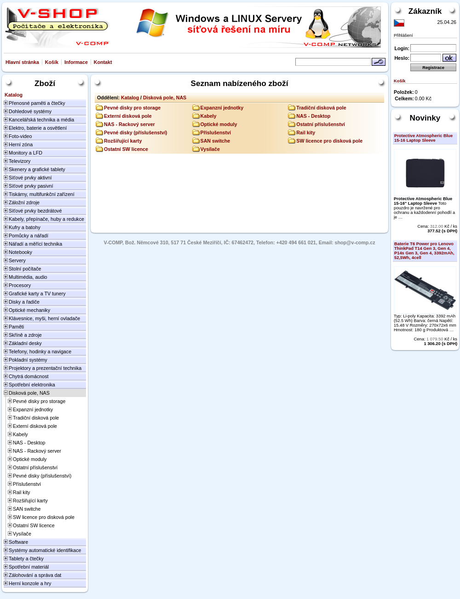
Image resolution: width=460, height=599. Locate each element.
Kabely (209, 116)
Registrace (433, 67)
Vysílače (210, 149)
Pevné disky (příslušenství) (135, 132)
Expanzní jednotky (222, 107)
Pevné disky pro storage (132, 107)
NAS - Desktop (313, 116)
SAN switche (215, 141)
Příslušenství (216, 132)
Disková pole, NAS (164, 97)
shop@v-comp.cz (355, 242)
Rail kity (305, 132)
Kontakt (103, 62)
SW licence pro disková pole (329, 141)
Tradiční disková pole (321, 107)
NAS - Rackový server (129, 124)
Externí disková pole (128, 116)
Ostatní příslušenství (320, 124)
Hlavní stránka (22, 62)
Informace (76, 62)
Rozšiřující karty (123, 141)
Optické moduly (219, 124)
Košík (51, 62)
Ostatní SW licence (126, 149)
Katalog (130, 97)
